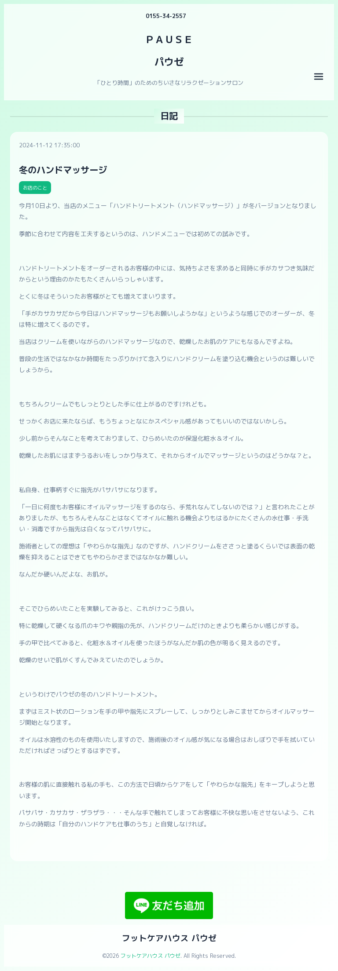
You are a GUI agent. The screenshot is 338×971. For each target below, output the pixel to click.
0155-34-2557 (166, 16)
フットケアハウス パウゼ (169, 938)
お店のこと (35, 187)
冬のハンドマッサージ (63, 170)
